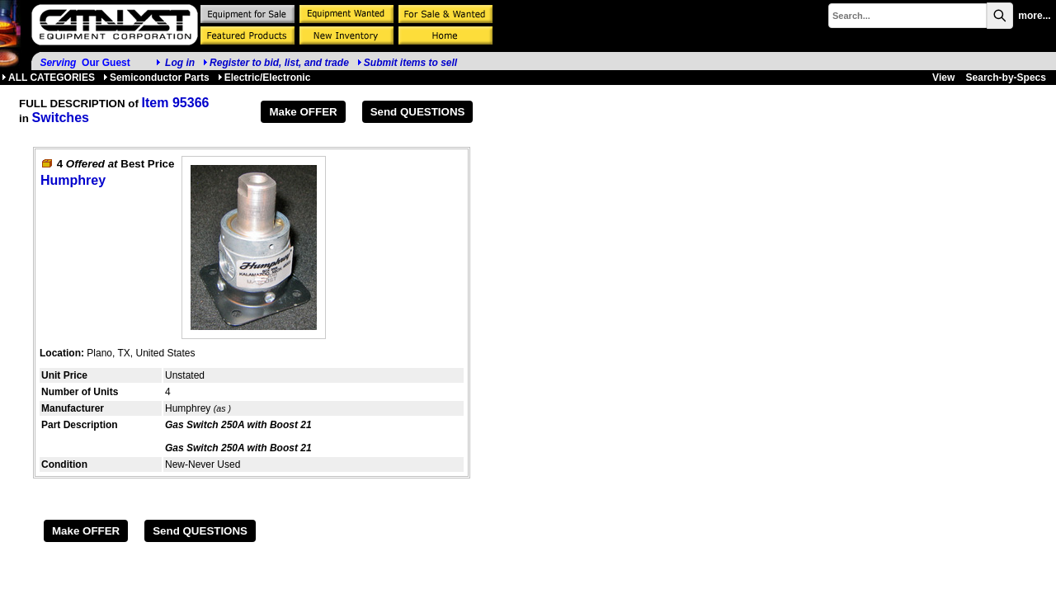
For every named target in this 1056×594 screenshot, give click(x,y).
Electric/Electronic (264, 77)
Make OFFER (303, 112)
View (943, 77)
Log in (180, 62)
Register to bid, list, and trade (279, 62)
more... (1034, 15)
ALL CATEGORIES (48, 77)
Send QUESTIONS (417, 112)
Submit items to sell (407, 62)
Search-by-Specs (1006, 77)
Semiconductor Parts (156, 77)
